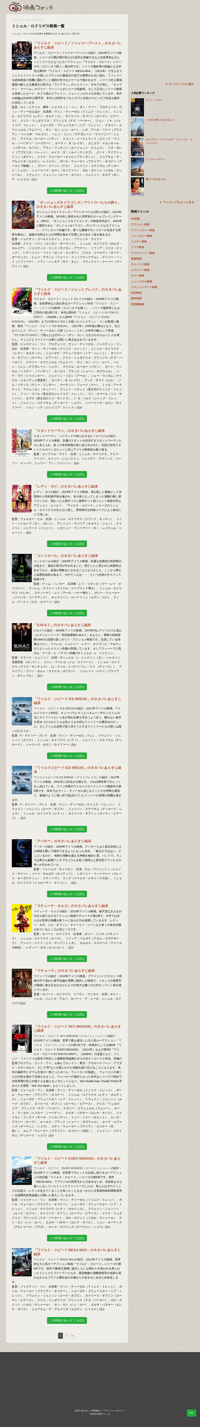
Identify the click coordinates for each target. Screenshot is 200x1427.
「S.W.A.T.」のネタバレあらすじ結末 (62, 625)
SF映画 (135, 218)
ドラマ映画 (137, 247)
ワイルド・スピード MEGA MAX (54, 1259)
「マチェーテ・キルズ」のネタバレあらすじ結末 (71, 906)
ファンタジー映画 (141, 235)
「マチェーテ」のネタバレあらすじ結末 (64, 971)
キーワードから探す (181, 84)
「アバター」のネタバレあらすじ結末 (62, 841)
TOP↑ (191, 1413)
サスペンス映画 (140, 264)
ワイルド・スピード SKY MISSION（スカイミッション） (70, 1035)
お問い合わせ (81, 1410)
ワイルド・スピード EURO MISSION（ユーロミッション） (72, 1168)
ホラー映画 (137, 275)
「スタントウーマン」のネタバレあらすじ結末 (69, 431)
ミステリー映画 (140, 269)
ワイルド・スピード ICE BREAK (46, 326)
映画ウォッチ (31, 6)
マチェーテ (41, 976)
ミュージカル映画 (141, 281)
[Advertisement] (162, 40)
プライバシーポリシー (114, 1410)
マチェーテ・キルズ (46, 911)
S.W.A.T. (39, 630)
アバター (39, 846)
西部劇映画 (137, 304)
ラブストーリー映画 (143, 253)
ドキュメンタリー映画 (144, 287)
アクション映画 (140, 224)
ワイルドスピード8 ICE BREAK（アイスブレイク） (66, 777)
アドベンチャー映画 (143, 230)
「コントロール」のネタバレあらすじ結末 (66, 556)
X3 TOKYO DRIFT (26, 335)
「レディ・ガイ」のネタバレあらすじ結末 (66, 486)
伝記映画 (136, 292)
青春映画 (136, 258)
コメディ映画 (139, 241)
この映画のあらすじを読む (67, 190)
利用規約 (95, 1410)
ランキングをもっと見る (178, 202)
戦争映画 (136, 298)
